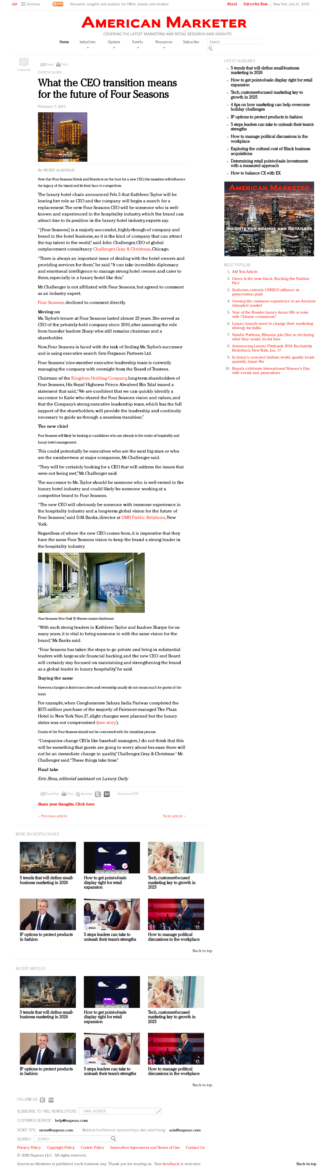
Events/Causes (50, 72)
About (232, 4)
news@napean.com (56, 1130)
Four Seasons (51, 303)
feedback (171, 1164)
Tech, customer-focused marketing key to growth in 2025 (172, 883)
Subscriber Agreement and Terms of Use (145, 1148)
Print (64, 64)
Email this (52, 794)
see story (107, 723)
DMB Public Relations (143, 517)
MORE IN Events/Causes (37, 833)
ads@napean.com (185, 1130)
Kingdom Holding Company (98, 378)
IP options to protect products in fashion (267, 117)
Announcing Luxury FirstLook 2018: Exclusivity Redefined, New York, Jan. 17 (272, 348)
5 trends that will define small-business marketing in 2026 (46, 880)
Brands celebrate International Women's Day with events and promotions (271, 371)
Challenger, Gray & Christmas (121, 249)
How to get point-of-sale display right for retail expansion (105, 883)
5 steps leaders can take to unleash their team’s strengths (110, 937)
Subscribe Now (255, 4)
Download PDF (128, 794)
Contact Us (195, 1148)
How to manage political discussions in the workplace (174, 937)
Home (64, 42)
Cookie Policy (92, 1148)
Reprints (86, 794)
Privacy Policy (29, 1148)
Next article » (174, 816)
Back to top (202, 951)
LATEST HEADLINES (239, 60)
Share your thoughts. (66, 805)
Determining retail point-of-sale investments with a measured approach (269, 163)
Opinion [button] (114, 43)
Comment (23, 70)
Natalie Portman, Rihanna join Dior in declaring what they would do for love (273, 337)
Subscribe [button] (191, 42)
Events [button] (137, 43)
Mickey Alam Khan (59, 170)
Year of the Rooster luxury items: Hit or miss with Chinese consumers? (270, 315)
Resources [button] (164, 43)
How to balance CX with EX (255, 173)
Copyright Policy (61, 1148)
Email (49, 64)
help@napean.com (71, 1121)
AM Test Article (245, 272)
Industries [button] (88, 43)
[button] (31, 4)
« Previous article (53, 816)
